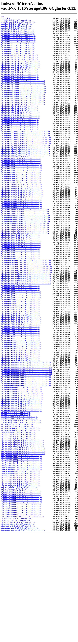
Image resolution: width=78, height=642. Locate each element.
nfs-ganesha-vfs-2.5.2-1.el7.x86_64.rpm (20, 563)
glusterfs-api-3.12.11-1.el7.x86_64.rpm (20, 70)
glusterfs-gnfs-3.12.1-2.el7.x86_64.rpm (20, 345)
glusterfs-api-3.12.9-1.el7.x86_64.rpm (20, 91)
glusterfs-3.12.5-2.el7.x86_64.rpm (17, 54)
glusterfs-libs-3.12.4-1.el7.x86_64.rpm (20, 389)
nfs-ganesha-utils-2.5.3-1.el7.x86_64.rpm (21, 558)
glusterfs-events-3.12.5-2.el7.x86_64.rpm (21, 239)
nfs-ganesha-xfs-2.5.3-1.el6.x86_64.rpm (20, 574)
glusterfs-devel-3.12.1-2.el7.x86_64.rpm (20, 192)
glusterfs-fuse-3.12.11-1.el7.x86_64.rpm (20, 286)
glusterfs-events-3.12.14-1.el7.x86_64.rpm (22, 230)
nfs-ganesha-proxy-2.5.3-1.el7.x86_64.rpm (21, 548)
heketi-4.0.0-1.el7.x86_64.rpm (15, 492)
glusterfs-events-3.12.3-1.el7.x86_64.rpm (21, 234)
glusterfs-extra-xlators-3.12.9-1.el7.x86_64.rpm (25, 277)
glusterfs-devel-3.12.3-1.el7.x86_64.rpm (20, 204)
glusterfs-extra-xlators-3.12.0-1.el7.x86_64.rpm (25, 248)
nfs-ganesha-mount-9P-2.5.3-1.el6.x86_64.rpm (23, 537)
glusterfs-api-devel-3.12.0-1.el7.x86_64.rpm (23, 94)
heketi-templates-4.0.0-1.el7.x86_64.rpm (20, 502)
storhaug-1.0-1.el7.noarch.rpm (15, 621)
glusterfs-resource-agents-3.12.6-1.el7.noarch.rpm (26, 455)
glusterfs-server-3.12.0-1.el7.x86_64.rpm (21, 462)
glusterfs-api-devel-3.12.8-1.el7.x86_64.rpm (23, 120)
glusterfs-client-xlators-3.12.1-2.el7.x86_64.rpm (25, 159)
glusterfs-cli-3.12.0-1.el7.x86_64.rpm (20, 124)
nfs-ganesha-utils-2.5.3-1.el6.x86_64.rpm (21, 555)
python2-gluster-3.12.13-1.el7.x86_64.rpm (21, 595)
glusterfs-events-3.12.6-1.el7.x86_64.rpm (21, 241)
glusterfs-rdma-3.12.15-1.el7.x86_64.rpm (20, 415)
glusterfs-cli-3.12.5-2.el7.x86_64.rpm (20, 145)
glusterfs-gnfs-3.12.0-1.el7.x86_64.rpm (20, 340)
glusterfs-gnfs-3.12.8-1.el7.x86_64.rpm (20, 366)
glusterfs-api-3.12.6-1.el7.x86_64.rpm (20, 87)
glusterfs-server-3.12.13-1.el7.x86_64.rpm (22, 471)
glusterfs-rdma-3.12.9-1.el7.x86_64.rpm (20, 429)
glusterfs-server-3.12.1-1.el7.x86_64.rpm (21, 464)
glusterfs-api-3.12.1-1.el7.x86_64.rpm (20, 66)
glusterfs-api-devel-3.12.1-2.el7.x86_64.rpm (23, 98)
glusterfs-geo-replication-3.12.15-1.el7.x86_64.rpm (26, 323)
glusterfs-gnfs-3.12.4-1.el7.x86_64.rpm (20, 359)
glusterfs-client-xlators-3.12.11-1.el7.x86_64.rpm (26, 162)
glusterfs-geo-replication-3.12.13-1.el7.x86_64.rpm (26, 319)
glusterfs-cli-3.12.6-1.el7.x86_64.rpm (20, 148)
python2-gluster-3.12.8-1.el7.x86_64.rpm (20, 612)
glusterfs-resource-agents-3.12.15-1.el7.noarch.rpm (26, 445)
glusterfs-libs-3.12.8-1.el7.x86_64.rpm (20, 396)
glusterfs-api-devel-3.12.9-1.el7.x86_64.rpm (23, 122)
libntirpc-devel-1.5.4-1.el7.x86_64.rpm (20, 513)
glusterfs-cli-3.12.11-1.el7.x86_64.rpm (20, 131)
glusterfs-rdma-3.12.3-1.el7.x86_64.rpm (20, 417)
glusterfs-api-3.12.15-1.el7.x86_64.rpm (20, 77)
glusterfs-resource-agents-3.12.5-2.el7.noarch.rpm (26, 452)
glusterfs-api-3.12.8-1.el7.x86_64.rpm (20, 89)
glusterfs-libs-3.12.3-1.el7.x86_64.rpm (20, 387)
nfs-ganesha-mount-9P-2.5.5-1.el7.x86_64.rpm (23, 541)
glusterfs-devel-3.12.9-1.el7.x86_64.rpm (20, 216)
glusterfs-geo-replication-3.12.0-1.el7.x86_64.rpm (26, 309)
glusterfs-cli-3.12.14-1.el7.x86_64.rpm (20, 136)
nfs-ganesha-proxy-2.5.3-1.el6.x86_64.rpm (21, 546)
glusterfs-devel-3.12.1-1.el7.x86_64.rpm (20, 190)
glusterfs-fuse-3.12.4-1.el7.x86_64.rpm (20, 298)
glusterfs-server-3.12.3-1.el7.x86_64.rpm (21, 478)
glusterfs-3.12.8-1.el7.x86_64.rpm (17, 59)
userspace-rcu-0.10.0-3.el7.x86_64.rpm (20, 630)
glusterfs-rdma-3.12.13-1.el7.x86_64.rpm (20, 410)
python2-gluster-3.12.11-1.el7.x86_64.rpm (21, 593)
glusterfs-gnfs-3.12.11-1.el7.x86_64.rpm (20, 347)
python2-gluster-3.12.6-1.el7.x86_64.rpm (20, 609)
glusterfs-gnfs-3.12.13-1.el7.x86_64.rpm (20, 349)
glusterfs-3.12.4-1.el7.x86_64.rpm (17, 52)
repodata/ (5, 19)
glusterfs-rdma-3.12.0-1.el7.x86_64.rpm (20, 401)
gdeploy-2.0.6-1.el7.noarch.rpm (16, 28)
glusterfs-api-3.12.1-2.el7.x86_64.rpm (20, 68)
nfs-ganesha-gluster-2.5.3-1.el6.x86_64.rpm (22, 527)
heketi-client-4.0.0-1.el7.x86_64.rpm (19, 497)
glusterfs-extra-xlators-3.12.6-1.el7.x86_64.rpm (25, 272)
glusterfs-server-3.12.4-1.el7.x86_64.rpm (21, 480)
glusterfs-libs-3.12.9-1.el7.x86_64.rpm (20, 398)
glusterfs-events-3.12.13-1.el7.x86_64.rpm (22, 227)
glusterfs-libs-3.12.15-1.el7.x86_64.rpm (20, 384)
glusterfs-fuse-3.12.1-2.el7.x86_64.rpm (20, 284)
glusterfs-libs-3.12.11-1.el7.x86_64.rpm (20, 377)
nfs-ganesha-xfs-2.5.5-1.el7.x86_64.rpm (20, 579)
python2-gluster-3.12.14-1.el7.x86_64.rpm (21, 598)
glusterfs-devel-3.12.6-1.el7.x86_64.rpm (20, 211)
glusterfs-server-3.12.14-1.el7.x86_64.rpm (22, 473)
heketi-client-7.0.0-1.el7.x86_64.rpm (19, 499)
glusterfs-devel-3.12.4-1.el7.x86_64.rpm (20, 206)
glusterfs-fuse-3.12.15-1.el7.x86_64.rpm (20, 293)
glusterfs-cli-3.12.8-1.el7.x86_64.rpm (20, 150)
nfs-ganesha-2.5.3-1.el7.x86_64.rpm (18, 520)
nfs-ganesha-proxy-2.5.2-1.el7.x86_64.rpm (21, 544)
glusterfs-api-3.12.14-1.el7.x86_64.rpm (20, 75)
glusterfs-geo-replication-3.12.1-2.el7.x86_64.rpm (26, 314)
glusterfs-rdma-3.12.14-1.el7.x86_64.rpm (20, 413)
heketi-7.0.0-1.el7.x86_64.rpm (15, 495)
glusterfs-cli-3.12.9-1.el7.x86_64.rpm (20, 152)
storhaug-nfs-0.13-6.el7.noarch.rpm (18, 623)
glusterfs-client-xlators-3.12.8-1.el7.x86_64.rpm (25, 180)
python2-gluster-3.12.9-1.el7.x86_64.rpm (20, 614)
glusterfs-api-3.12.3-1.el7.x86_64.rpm (20, 80)
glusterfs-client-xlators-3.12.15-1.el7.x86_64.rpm (26, 169)
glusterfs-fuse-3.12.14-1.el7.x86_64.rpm (20, 291)
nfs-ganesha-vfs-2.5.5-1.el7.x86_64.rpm (20, 570)
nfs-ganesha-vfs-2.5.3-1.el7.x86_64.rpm (20, 567)
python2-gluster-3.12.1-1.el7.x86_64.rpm (20, 588)
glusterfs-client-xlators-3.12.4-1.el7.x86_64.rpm (25, 173)
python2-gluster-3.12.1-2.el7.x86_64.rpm (20, 591)
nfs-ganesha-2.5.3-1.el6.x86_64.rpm (18, 518)
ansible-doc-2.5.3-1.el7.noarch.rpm (18, 23)
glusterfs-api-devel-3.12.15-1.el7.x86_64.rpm (23, 108)
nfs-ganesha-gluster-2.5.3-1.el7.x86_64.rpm (22, 530)
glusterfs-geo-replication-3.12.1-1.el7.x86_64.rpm (26, 312)
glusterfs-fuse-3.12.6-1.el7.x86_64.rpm (20, 302)
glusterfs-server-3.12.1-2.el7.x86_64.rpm (21, 466)
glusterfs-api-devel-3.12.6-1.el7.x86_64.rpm (23, 117)
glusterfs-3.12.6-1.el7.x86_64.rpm (17, 56)
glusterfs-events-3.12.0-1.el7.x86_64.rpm (21, 218)
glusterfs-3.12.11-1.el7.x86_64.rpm (18, 40)
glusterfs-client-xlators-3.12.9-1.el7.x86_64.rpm (25, 183)
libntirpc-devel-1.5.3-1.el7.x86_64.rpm (20, 511)
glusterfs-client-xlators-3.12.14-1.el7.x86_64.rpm (26, 166)
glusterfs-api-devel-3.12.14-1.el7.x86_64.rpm (23, 105)
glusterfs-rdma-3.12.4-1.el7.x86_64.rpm (20, 420)
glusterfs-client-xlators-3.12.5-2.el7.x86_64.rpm (25, 176)
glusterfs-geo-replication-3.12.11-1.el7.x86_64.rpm (26, 316)
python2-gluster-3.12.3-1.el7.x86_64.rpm (20, 602)
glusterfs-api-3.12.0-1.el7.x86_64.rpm (20, 63)
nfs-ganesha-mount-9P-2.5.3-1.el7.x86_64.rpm (23, 539)
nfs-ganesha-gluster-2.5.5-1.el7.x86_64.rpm (22, 532)
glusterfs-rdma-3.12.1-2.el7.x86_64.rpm (20, 405)
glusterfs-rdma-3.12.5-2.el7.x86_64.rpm (20, 422)
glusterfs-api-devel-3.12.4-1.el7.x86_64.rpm (23, 112)
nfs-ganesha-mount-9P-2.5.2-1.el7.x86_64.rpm (23, 534)
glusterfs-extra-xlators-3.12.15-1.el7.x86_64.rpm (25, 262)
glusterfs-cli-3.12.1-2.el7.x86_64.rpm (20, 129)
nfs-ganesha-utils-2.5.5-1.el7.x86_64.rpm (21, 560)
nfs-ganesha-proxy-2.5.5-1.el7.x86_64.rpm (21, 551)
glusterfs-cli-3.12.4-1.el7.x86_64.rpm (20, 143)
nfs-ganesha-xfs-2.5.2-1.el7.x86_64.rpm (20, 572)
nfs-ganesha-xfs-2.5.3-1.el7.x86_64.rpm (20, 577)
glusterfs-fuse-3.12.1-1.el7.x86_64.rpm (20, 281)
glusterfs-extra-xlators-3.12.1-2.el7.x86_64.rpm (25, 253)
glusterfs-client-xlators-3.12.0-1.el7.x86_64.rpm (25, 155)
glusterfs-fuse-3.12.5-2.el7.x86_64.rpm (20, 300)
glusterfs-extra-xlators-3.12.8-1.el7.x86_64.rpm (25, 274)
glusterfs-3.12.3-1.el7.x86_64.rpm (17, 49)
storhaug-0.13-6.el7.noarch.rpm (16, 619)
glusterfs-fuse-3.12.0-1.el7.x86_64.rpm (20, 279)
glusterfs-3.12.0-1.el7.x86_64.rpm (17, 33)
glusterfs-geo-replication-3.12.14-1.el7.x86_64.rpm (26, 321)
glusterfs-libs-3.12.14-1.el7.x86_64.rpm (20, 382)
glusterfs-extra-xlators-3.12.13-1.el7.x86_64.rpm (25, 258)
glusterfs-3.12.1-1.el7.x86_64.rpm (17, 35)
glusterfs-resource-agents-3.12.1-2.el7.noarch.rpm (26, 436)
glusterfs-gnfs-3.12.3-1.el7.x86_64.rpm (20, 356)
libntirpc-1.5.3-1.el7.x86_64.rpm (17, 506)
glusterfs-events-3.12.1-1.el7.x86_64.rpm (21, 220)
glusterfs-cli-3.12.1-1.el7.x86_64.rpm (20, 127)
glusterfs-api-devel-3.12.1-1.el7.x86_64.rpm (23, 96)
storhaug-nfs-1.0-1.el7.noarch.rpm (17, 626)
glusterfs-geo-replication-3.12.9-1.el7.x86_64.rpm (26, 337)
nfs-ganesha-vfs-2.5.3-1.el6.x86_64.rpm (20, 565)
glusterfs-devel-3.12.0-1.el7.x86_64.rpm (20, 187)
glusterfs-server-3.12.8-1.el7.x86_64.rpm (21, 488)
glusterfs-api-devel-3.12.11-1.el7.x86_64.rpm (23, 101)
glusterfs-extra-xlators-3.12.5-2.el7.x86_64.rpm (25, 270)
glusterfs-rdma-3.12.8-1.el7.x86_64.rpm (20, 427)
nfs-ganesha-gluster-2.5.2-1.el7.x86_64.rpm (22, 525)
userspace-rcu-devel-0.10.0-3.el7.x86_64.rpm (23, 633)
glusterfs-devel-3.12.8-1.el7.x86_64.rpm (20, 213)
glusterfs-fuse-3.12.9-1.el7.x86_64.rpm (20, 307)
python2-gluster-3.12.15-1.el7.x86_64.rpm (21, 600)
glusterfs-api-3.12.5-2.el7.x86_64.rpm (20, 84)
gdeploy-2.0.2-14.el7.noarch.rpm (16, 26)
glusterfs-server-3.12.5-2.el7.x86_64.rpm (21, 483)
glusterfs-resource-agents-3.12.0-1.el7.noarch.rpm (26, 431)
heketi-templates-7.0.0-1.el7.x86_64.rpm (20, 504)
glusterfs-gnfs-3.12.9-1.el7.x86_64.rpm (20, 368)
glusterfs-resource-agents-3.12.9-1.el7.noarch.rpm (26, 459)
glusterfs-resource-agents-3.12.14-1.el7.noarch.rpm (26, 443)
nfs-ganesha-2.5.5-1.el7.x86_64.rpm (18, 523)
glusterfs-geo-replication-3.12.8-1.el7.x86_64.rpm (26, 335)
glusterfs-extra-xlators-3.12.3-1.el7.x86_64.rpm (25, 265)
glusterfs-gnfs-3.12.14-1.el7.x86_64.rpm (20, 352)
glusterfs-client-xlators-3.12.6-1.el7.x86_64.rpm (25, 178)
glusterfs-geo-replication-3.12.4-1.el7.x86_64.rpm (26, 328)
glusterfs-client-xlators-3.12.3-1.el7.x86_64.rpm (25, 171)
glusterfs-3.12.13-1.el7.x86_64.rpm (18, 42)
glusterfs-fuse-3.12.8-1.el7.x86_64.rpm (20, 305)
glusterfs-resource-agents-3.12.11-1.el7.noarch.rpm (26, 438)
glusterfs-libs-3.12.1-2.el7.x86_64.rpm (20, 375)
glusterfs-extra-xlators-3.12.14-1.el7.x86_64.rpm (25, 260)
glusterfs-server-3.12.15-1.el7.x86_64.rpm (22, 476)
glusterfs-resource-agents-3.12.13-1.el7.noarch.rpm (26, 441)
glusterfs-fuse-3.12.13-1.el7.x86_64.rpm (20, 288)
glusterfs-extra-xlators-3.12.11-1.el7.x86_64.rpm (25, 255)
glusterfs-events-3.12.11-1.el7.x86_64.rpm (22, 225)
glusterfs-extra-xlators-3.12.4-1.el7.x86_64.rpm (25, 267)
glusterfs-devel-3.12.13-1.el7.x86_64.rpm (21, 197)
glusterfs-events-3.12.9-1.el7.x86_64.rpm (21, 246)
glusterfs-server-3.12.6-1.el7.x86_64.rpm (21, 485)
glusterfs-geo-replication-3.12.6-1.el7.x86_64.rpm (26, 333)
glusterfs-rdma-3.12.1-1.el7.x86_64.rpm (20, 403)
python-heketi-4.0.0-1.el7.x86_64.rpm (19, 581)
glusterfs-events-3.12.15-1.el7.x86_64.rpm (22, 232)
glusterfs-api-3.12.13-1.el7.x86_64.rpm (20, 73)
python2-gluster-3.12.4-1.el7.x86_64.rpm (20, 605)
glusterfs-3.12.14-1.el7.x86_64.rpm (18, 44)
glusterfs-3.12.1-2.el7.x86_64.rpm (17, 37)
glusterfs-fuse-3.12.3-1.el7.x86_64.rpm (20, 295)
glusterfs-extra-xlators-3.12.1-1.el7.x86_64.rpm (25, 251)
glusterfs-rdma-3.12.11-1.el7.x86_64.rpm (20, 408)
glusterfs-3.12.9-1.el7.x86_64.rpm (17, 61)
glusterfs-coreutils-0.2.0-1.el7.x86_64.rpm (22, 185)
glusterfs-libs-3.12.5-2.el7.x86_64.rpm (20, 391)
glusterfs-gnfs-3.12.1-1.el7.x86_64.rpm (20, 342)
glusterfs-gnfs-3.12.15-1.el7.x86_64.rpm (20, 354)
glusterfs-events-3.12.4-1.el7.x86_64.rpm (21, 237)
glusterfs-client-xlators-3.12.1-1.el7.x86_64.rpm (25, 157)
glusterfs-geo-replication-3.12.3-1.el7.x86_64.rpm (26, 326)
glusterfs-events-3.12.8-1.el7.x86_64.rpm (21, 244)
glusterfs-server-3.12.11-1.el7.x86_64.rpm (22, 469)
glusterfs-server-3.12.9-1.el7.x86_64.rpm (21, 490)
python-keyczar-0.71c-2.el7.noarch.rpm (20, 584)
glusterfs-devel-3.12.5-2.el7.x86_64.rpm (20, 209)
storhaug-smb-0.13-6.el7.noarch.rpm (18, 628)
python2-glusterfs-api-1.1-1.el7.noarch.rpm (22, 616)
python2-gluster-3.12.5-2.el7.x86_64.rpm (20, 607)
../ (2, 16)
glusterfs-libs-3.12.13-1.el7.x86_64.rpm (20, 380)
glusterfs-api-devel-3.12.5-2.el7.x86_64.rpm (23, 115)
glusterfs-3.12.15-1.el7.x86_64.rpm (18, 47)
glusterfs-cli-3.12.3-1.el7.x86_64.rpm (20, 141)
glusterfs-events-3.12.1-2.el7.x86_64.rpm (21, 223)
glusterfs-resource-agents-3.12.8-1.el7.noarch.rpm (26, 457)
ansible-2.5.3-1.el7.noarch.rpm (16, 21)
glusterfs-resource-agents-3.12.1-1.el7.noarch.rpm (26, 434)
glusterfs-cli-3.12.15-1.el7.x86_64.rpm (20, 138)
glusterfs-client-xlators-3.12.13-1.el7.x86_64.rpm (26, 164)
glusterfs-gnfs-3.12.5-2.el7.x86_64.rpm (20, 361)
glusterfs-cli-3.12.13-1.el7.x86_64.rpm (20, 134)
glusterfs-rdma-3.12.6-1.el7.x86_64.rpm (20, 424)
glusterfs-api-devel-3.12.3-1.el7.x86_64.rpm (23, 110)
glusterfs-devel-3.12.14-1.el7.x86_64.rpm (21, 199)
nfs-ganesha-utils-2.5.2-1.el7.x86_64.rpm (21, 553)
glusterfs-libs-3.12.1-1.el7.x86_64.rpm (20, 373)
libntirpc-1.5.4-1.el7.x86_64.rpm (17, 509)
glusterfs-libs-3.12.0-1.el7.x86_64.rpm (20, 370)
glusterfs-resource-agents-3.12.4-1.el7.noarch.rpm (26, 450)
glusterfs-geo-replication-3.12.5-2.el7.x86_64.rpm (26, 330)
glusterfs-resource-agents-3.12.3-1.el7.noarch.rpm (26, 448)
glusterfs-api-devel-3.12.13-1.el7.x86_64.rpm (23, 103)
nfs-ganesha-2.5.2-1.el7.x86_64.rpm (18, 516)
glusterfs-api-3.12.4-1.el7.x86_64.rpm (20, 82)
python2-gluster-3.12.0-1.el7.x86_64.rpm (20, 586)
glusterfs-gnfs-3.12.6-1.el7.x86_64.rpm (20, 363)
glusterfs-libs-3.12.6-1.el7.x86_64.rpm (20, 394)
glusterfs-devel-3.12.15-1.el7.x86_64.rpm (21, 202)
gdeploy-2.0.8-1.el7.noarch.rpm (16, 30)
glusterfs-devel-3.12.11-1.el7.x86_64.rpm (21, 195)
